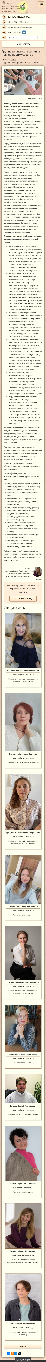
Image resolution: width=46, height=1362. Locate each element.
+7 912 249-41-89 (15, 22)
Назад (23, 1346)
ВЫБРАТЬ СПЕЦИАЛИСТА (19, 17)
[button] (23, 1359)
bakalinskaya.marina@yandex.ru (20, 27)
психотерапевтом (33, 453)
